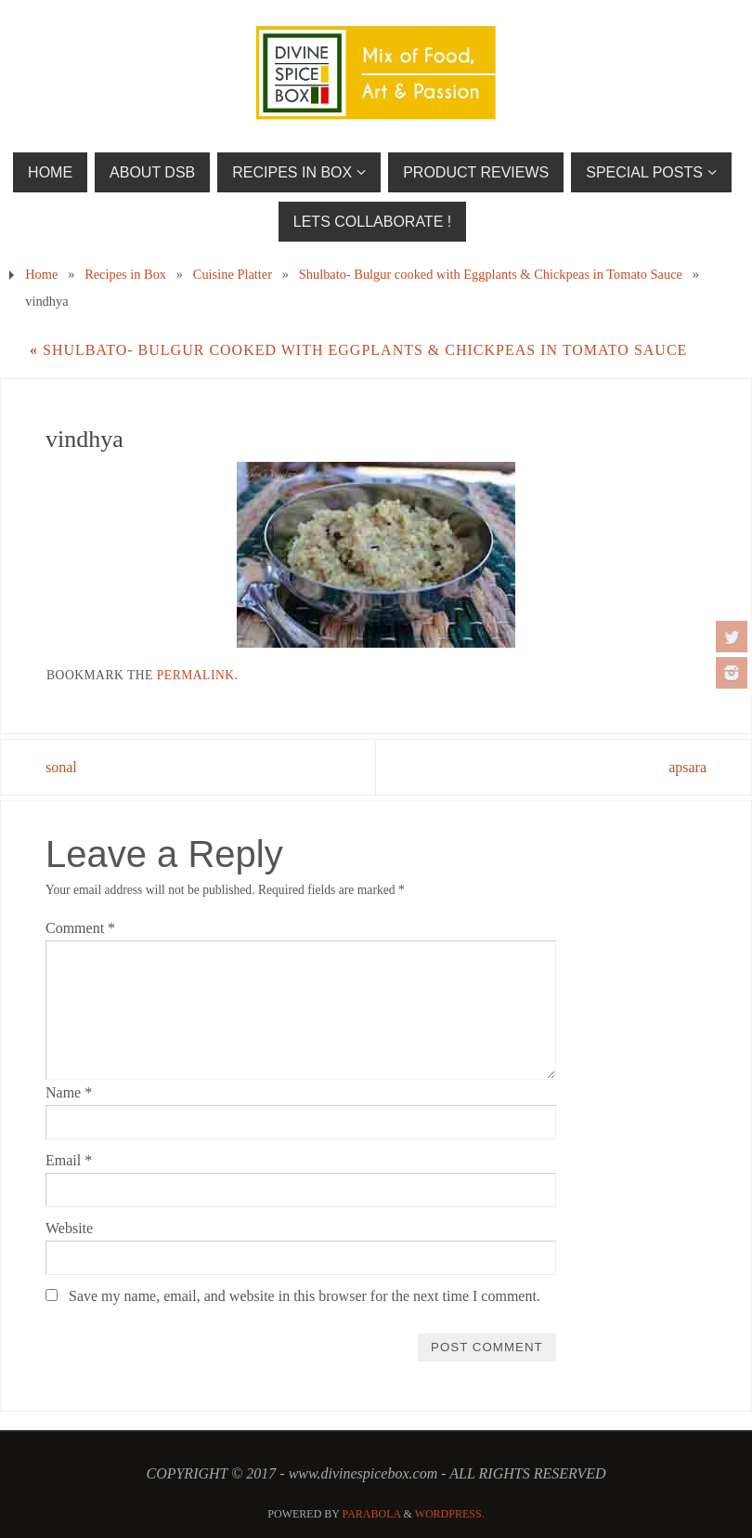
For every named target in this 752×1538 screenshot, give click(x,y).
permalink (196, 675)
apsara (687, 767)
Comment (80, 928)
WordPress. (450, 1513)
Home (41, 274)
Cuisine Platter (232, 274)
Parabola (372, 1513)
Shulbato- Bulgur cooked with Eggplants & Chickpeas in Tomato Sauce (490, 274)
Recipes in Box (125, 274)
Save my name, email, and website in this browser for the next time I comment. (304, 1296)
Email (68, 1160)
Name (68, 1092)
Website (69, 1228)
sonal (61, 767)
